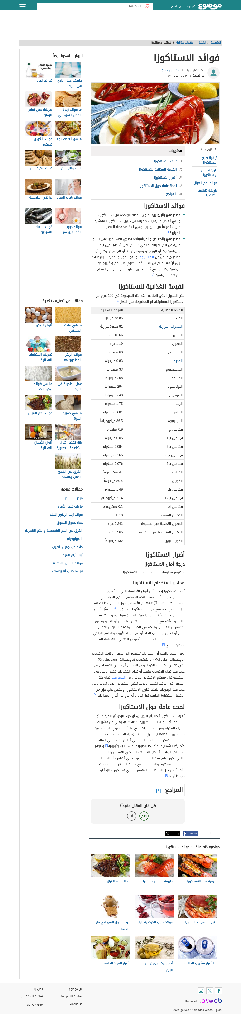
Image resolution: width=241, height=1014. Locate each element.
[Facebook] (218, 990)
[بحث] (147, 6)
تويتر (177, 833)
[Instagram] (201, 990)
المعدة (153, 621)
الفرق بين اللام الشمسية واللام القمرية (54, 531)
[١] (168, 232)
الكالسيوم (146, 257)
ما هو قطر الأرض (70, 507)
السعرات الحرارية (171, 326)
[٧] (95, 694)
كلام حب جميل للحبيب (67, 547)
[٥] (115, 608)
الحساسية (118, 677)
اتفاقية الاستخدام (32, 996)
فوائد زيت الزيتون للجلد (66, 515)
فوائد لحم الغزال (205, 183)
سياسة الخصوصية (71, 996)
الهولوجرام (75, 539)
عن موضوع (75, 989)
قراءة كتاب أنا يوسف (67, 571)
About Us (76, 1004)
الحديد (178, 361)
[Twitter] (209, 990)
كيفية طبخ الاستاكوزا (209, 160)
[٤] (118, 300)
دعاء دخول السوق (70, 523)
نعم (144, 816)
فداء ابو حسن (170, 70)
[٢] (106, 256)
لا (132, 816)
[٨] (106, 745)
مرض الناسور (73, 498)
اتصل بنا (38, 989)
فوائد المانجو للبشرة (68, 563)
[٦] (163, 644)
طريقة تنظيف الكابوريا (207, 192)
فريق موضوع (35, 1004)
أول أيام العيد (73, 555)
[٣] (153, 274)
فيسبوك (193, 833)
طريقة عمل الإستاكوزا (209, 172)
